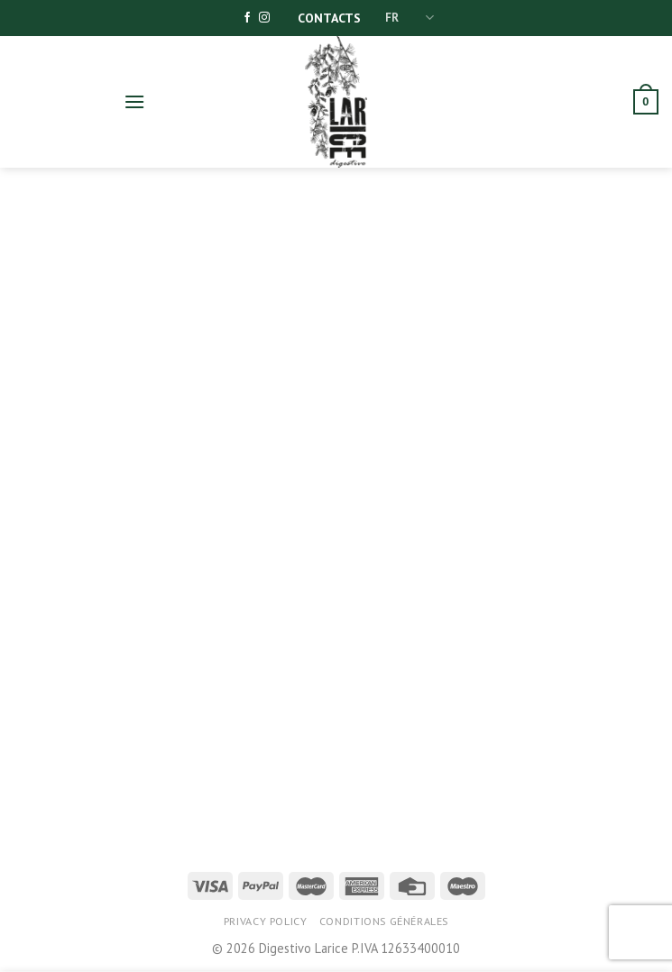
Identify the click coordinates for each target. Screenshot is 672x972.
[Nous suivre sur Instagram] (264, 18)
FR (409, 17)
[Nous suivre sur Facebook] (247, 18)
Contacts (329, 18)
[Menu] (134, 101)
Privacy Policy (266, 921)
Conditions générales (383, 921)
